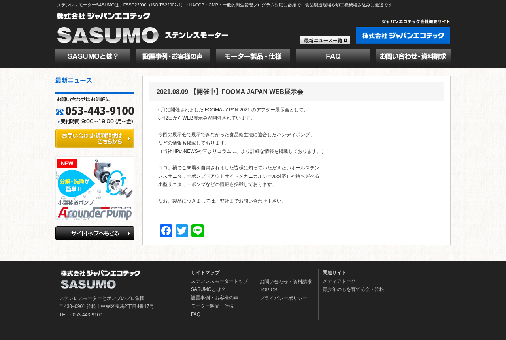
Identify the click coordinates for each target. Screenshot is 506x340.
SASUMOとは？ (208, 289)
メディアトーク (339, 281)
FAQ (195, 314)
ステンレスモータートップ (219, 281)
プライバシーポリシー (283, 298)
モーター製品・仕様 (212, 306)
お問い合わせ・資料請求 (286, 281)
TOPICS (268, 290)
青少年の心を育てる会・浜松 (353, 289)
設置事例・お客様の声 (214, 298)
